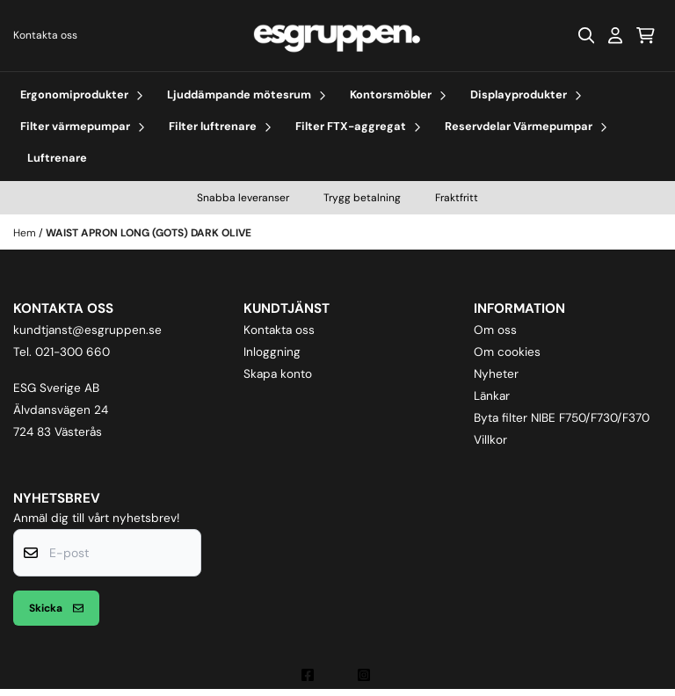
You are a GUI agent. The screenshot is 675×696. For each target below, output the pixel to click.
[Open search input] (586, 35)
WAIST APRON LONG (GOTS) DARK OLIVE (148, 233)
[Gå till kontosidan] (615, 35)
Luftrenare (57, 157)
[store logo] (337, 36)
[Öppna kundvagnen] (645, 35)
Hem (26, 233)
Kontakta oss (45, 35)
